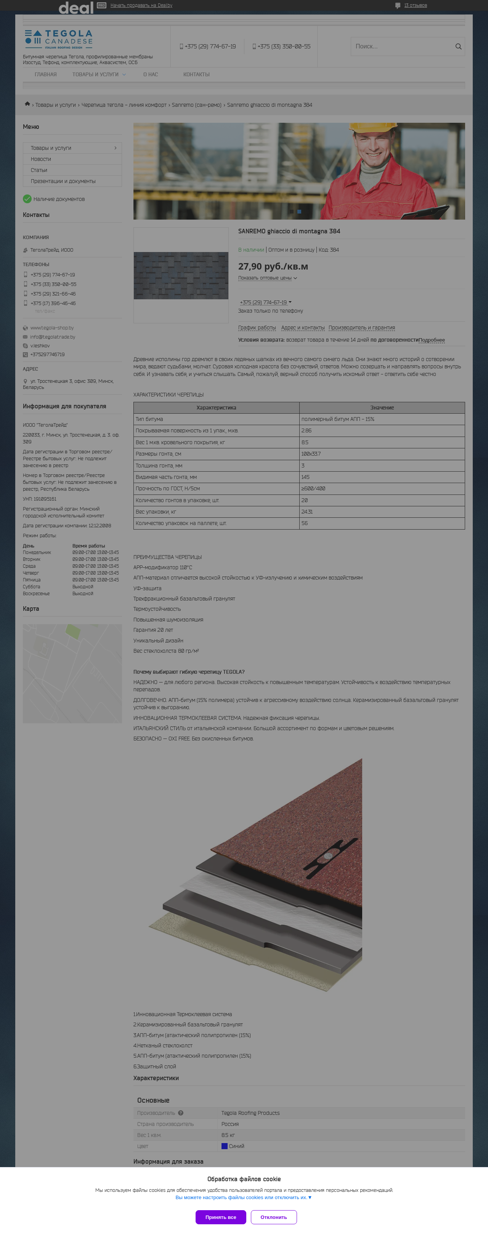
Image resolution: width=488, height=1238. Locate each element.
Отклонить (277, 1217)
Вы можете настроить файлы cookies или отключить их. (241, 1200)
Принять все (220, 1217)
